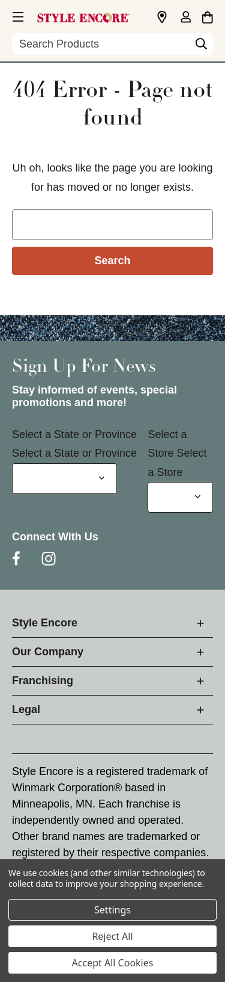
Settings (112, 909)
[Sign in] (185, 18)
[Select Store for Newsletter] (180, 497)
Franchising (42, 681)
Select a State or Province (74, 434)
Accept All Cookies (113, 962)
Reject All (112, 936)
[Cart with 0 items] (207, 15)
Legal (26, 709)
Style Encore (44, 623)
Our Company (47, 652)
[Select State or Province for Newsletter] (64, 478)
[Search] (201, 47)
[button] (17, 15)
